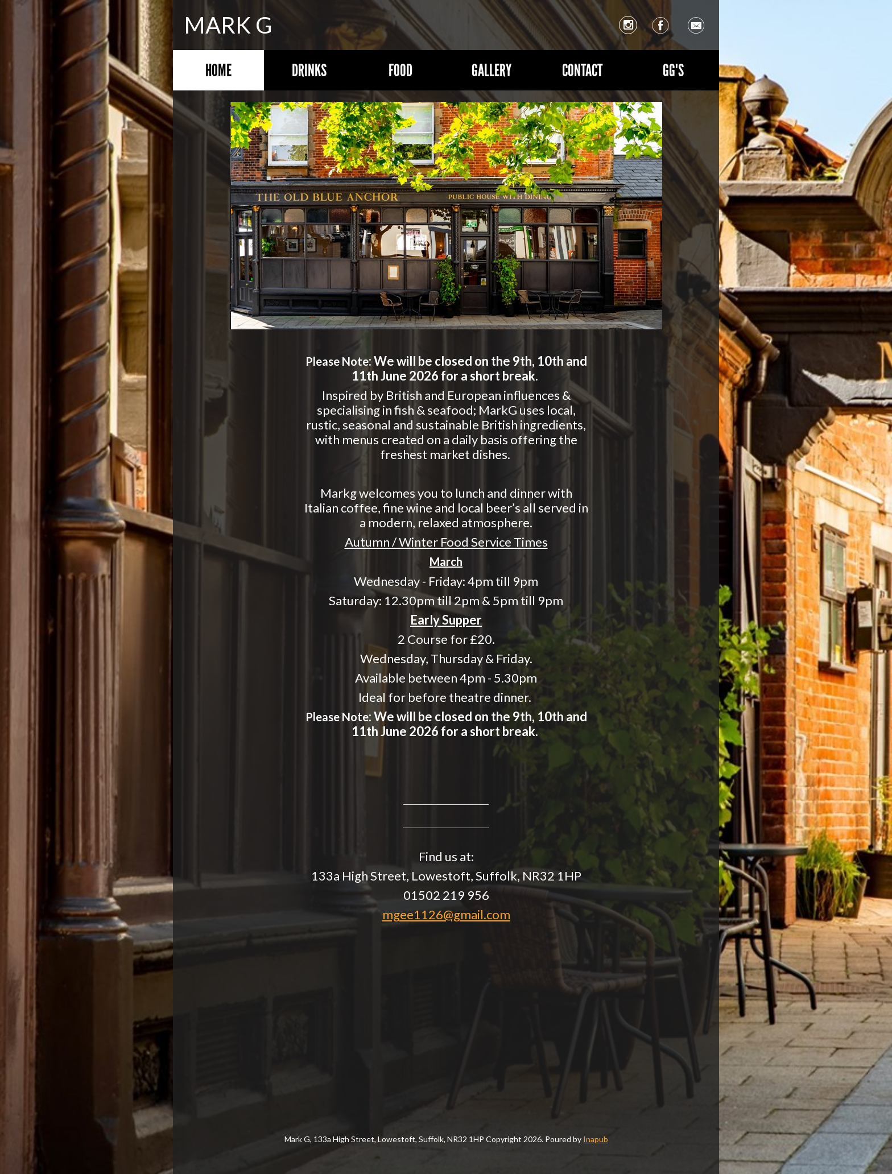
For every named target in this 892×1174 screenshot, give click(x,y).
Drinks (309, 70)
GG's (673, 70)
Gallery (491, 70)
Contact (582, 70)
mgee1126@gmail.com (446, 914)
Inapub (595, 1139)
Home (218, 70)
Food (400, 70)
